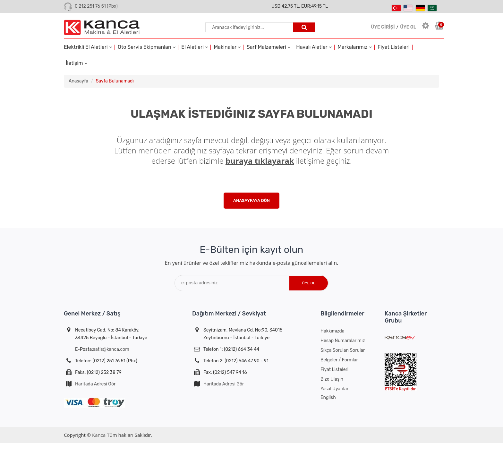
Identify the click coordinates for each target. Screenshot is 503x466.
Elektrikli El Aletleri (88, 47)
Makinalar (227, 47)
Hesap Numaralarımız (342, 340)
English (328, 397)
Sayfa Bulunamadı (115, 81)
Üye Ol (308, 283)
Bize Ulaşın (331, 379)
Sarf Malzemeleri (268, 47)
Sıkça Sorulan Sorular (342, 350)
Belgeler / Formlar (339, 360)
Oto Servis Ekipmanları (146, 47)
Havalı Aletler (313, 47)
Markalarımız (354, 47)
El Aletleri (194, 47)
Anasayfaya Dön (251, 200)
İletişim (76, 63)
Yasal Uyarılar (334, 389)
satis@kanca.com (111, 349)
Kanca (99, 435)
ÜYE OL (408, 27)
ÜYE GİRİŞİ (383, 27)
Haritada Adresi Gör (95, 384)
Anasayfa (78, 81)
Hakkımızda (332, 331)
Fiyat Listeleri (394, 47)
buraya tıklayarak (260, 160)
